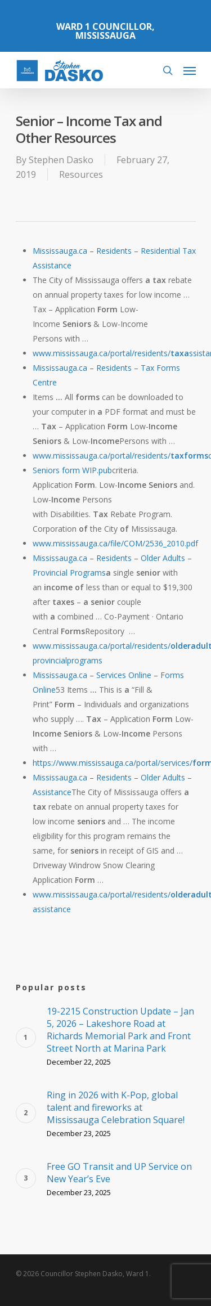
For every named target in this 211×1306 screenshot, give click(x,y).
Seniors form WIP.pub (72, 470)
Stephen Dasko (61, 160)
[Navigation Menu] (189, 70)
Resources (81, 174)
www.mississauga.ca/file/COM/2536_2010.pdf (115, 543)
